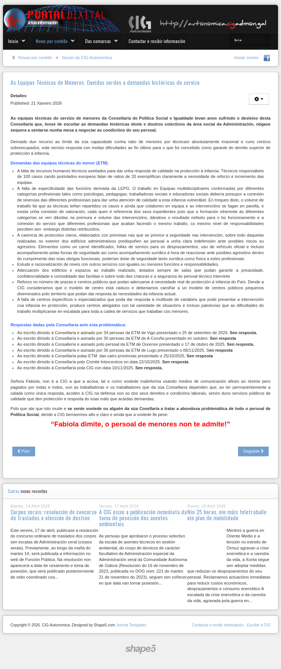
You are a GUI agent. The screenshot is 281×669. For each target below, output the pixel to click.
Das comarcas (98, 41)
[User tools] (259, 99)
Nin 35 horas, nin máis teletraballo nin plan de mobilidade (226, 514)
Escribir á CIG (259, 625)
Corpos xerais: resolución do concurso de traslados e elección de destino (53, 514)
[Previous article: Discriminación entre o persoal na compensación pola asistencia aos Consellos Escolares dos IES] (23, 451)
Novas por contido (52, 41)
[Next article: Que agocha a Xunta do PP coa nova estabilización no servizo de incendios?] (253, 451)
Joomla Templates (131, 625)
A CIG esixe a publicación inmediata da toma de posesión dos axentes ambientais (143, 517)
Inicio (13, 41)
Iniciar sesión (246, 57)
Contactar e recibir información (157, 41)
